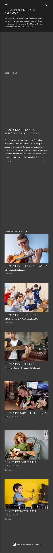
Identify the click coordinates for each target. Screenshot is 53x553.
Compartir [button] (9, 161)
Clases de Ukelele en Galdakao (20, 464)
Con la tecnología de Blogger (26, 544)
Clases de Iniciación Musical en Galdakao (21, 316)
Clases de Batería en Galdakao (20, 513)
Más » (45, 161)
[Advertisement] (26, 196)
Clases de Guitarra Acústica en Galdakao (22, 366)
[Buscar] (46, 4)
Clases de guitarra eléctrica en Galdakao (23, 131)
